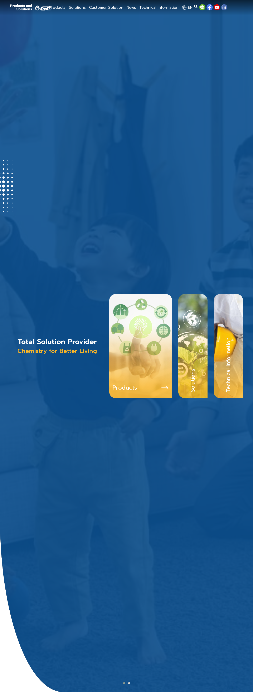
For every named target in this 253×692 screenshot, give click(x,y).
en (187, 7)
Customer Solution (106, 7)
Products (57, 7)
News (131, 7)
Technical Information (159, 7)
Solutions (77, 7)
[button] (124, 683)
